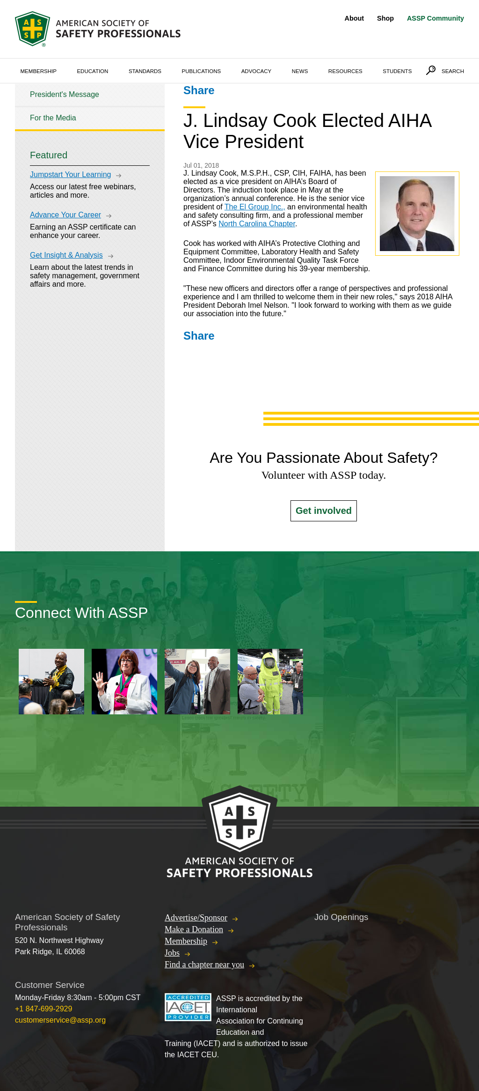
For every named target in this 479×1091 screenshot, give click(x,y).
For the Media (53, 118)
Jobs (172, 952)
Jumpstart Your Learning (70, 174)
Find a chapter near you (204, 964)
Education (92, 71)
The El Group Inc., (255, 207)
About (354, 18)
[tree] (90, 106)
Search (453, 71)
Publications (201, 71)
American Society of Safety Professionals (98, 29)
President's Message (64, 94)
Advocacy (256, 71)
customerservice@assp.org (60, 1020)
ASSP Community (435, 18)
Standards (145, 71)
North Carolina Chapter (256, 224)
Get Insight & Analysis (66, 255)
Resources (345, 71)
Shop (385, 18)
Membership (39, 71)
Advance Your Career (65, 215)
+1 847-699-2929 (43, 1009)
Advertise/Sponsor (196, 917)
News (300, 71)
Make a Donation (194, 929)
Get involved (324, 510)
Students (397, 71)
